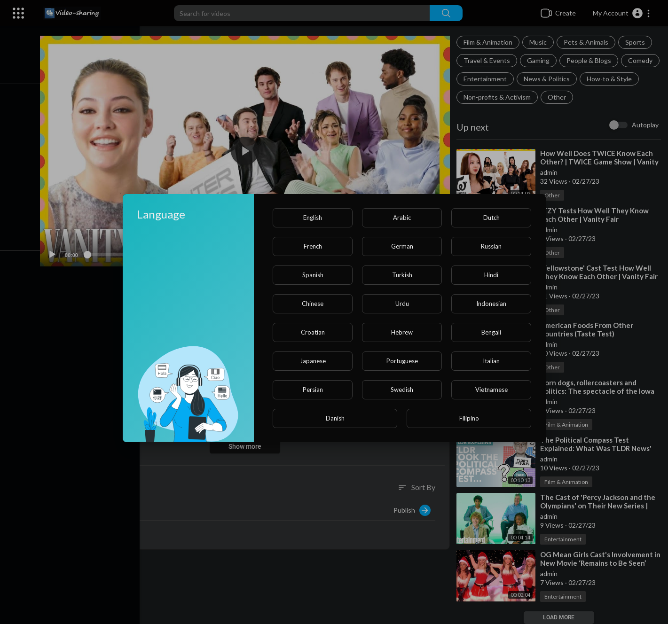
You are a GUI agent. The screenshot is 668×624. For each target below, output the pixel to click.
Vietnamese (491, 389)
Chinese (312, 303)
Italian (491, 361)
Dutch (491, 217)
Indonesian (491, 303)
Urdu (402, 303)
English (312, 217)
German (402, 246)
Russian (491, 246)
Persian (313, 389)
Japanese (313, 361)
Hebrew (402, 332)
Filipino (469, 418)
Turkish (402, 275)
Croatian (313, 332)
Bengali (491, 332)
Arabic (402, 217)
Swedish (402, 389)
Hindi (491, 275)
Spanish (312, 275)
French (313, 246)
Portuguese (402, 361)
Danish (335, 418)
